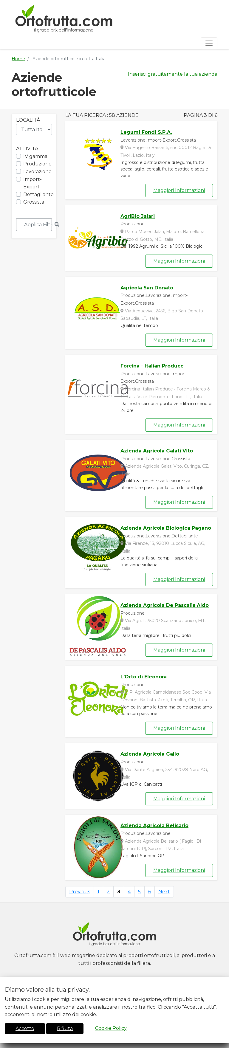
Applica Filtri (38, 224)
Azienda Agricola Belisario (154, 825)
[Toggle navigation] (209, 43)
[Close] (223, 980)
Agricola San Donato (146, 288)
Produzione (37, 164)
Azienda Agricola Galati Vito (156, 451)
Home (18, 58)
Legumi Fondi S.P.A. (146, 132)
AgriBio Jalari (137, 216)
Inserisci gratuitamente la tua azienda (172, 74)
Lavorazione (37, 171)
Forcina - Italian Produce (152, 366)
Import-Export (32, 183)
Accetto (25, 1028)
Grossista (33, 202)
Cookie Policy (111, 1028)
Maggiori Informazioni (179, 190)
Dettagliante (38, 194)
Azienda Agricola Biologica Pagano (165, 528)
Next (164, 891)
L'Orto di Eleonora (143, 677)
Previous (79, 891)
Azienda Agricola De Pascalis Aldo (164, 605)
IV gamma (35, 156)
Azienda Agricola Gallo (149, 754)
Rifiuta (65, 1028)
